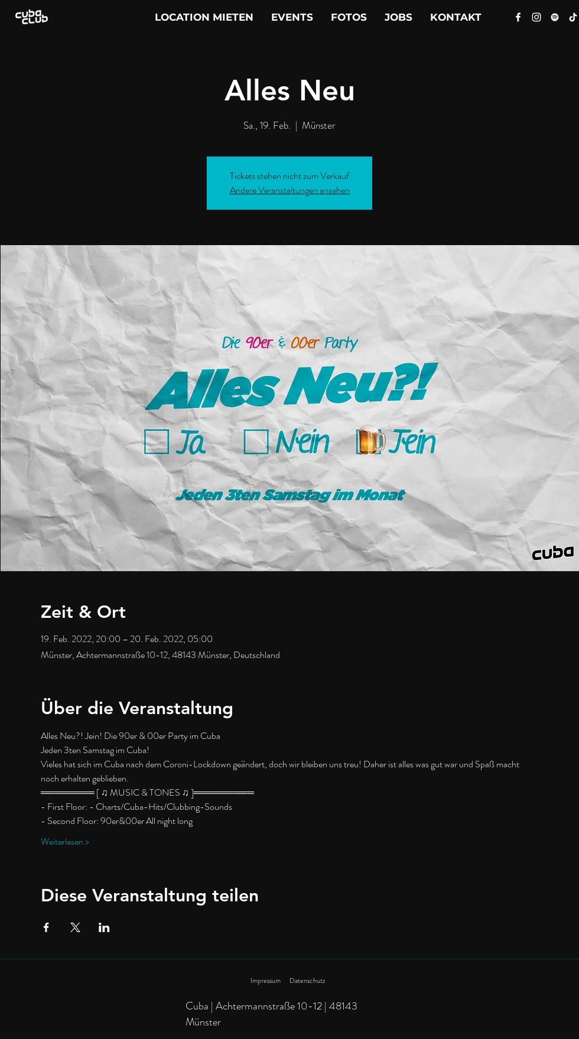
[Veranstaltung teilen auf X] (75, 927)
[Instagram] (536, 17)
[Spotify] (555, 17)
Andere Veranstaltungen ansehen (290, 190)
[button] (455, 17)
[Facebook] (518, 17)
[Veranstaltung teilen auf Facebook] (46, 927)
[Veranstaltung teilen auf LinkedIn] (104, 927)
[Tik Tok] (573, 17)
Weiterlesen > (65, 841)
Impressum (266, 980)
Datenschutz (307, 980)
